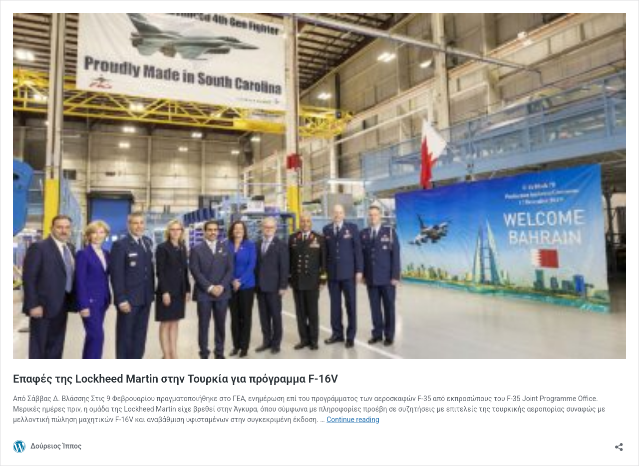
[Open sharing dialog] (619, 444)
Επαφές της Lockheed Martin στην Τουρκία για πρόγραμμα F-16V (175, 379)
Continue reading (352, 420)
